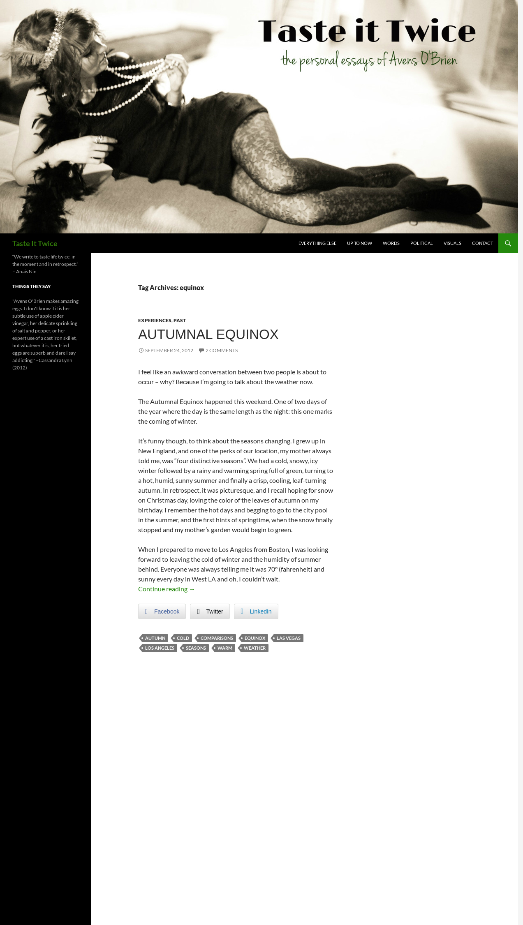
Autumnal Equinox (208, 334)
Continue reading (166, 589)
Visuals (452, 243)
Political (421, 243)
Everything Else (317, 243)
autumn (155, 638)
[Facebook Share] (162, 611)
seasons (196, 647)
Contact (482, 243)
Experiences (154, 320)
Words (391, 243)
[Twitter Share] (209, 611)
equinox (255, 638)
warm (225, 647)
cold (183, 638)
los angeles (159, 647)
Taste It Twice (35, 243)
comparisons (217, 638)
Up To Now (359, 243)
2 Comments (222, 350)
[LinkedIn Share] (256, 611)
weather (255, 647)
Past (180, 320)
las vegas (289, 638)
